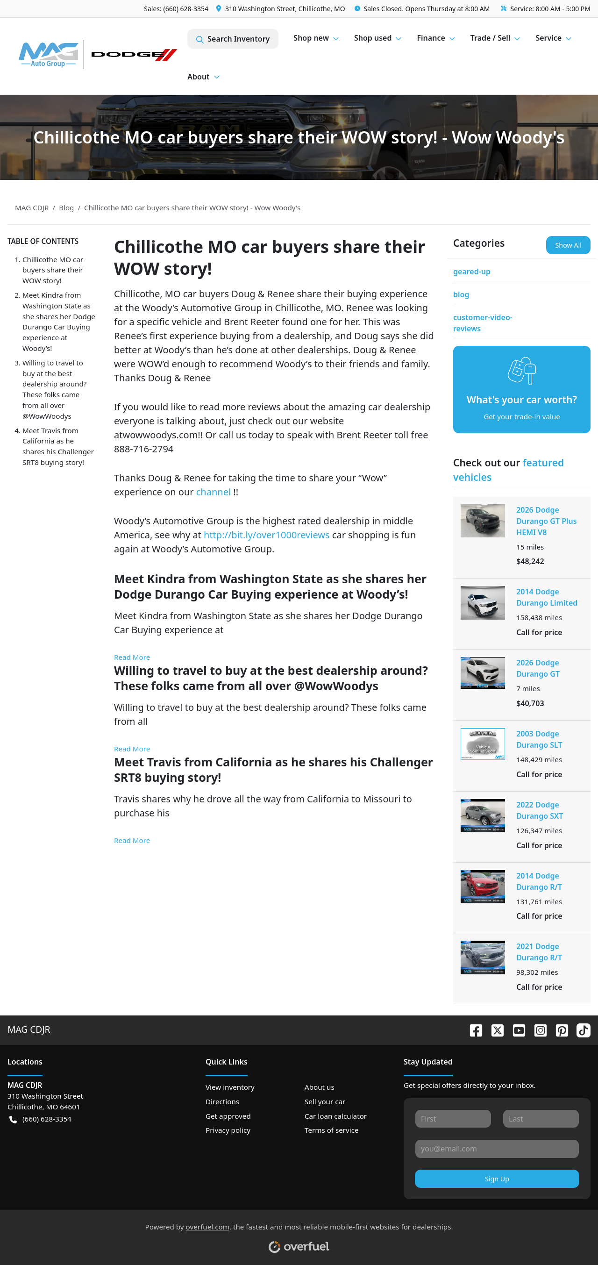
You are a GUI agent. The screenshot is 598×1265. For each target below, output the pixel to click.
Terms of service (332, 1130)
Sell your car (325, 1101)
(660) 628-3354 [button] (40, 1119)
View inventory (230, 1087)
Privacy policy (228, 1130)
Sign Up (497, 1178)
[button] (281, 8)
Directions (222, 1101)
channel (215, 492)
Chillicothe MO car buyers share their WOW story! (52, 270)
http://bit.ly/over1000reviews (268, 535)
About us (320, 1087)
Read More (132, 657)
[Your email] (497, 1148)
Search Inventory (233, 38)
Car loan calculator (336, 1116)
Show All (568, 245)
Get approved (228, 1116)
